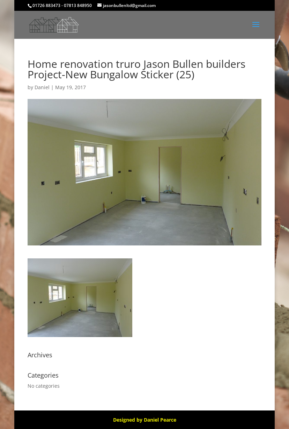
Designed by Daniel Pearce (144, 419)
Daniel (42, 87)
